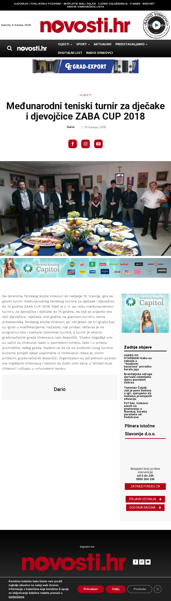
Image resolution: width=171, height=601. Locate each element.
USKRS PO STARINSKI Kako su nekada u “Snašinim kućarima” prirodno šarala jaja (137, 362)
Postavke (139, 589)
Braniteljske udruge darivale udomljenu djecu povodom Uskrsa (138, 378)
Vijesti (85, 95)
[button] (9, 48)
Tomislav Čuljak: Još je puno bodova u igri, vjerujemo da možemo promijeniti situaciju (138, 393)
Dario (71, 127)
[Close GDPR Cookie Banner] (158, 589)
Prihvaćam (88, 589)
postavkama (16, 597)
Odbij (114, 589)
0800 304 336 (145, 478)
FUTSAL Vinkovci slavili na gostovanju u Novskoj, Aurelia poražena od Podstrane (136, 410)
